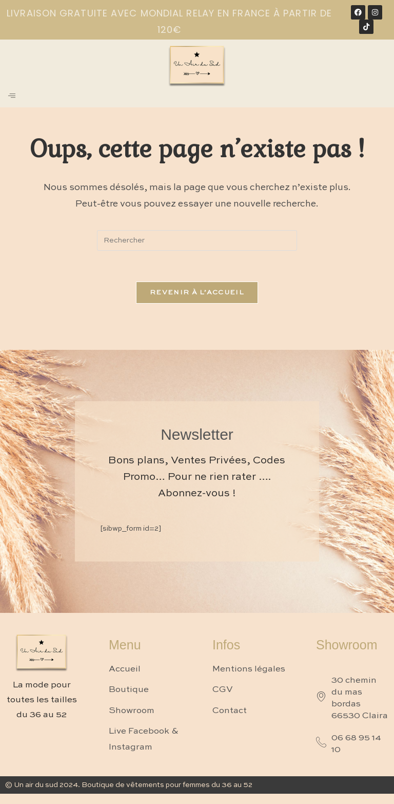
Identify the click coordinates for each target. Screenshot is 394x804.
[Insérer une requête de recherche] (197, 240)
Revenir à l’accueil (197, 292)
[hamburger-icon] (11, 96)
